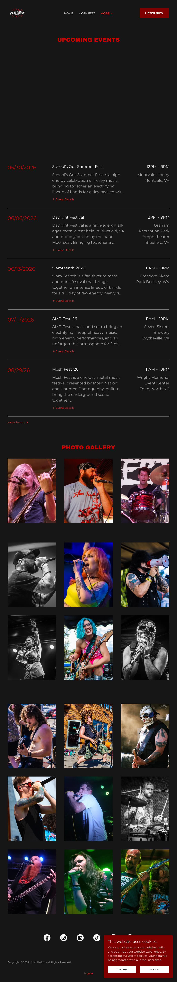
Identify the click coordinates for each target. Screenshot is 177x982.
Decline (122, 969)
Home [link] (68, 13)
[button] (107, 13)
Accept (155, 969)
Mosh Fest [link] (87, 13)
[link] (17, 13)
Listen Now (154, 13)
